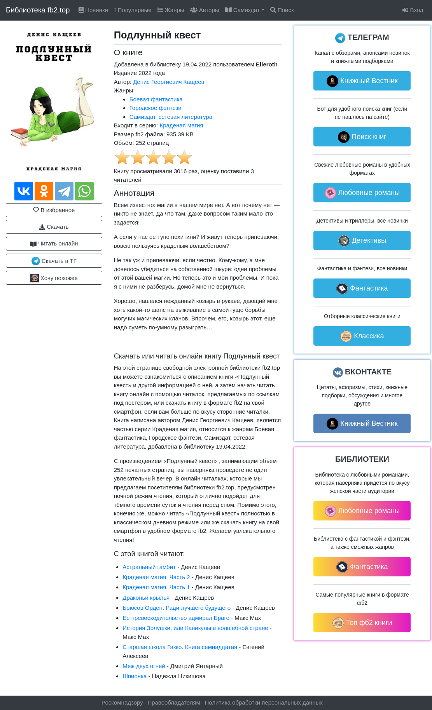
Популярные (133, 10)
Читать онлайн (54, 243)
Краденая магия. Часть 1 (156, 587)
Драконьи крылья (146, 597)
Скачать (53, 226)
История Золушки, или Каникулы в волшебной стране (195, 628)
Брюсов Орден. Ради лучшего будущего (176, 607)
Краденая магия (181, 125)
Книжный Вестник (362, 81)
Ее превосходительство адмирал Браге (175, 617)
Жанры (170, 10)
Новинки (93, 10)
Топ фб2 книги (362, 623)
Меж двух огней (143, 666)
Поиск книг (362, 137)
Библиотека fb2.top (38, 10)
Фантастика (362, 288)
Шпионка (134, 676)
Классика (362, 336)
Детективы (362, 241)
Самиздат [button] (242, 10)
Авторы (204, 10)
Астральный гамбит (149, 567)
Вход (412, 10)
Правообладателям (173, 702)
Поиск (282, 10)
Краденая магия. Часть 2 (156, 577)
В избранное (54, 210)
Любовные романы (362, 193)
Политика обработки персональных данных (264, 702)
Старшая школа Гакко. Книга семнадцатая (179, 647)
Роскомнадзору (122, 702)
